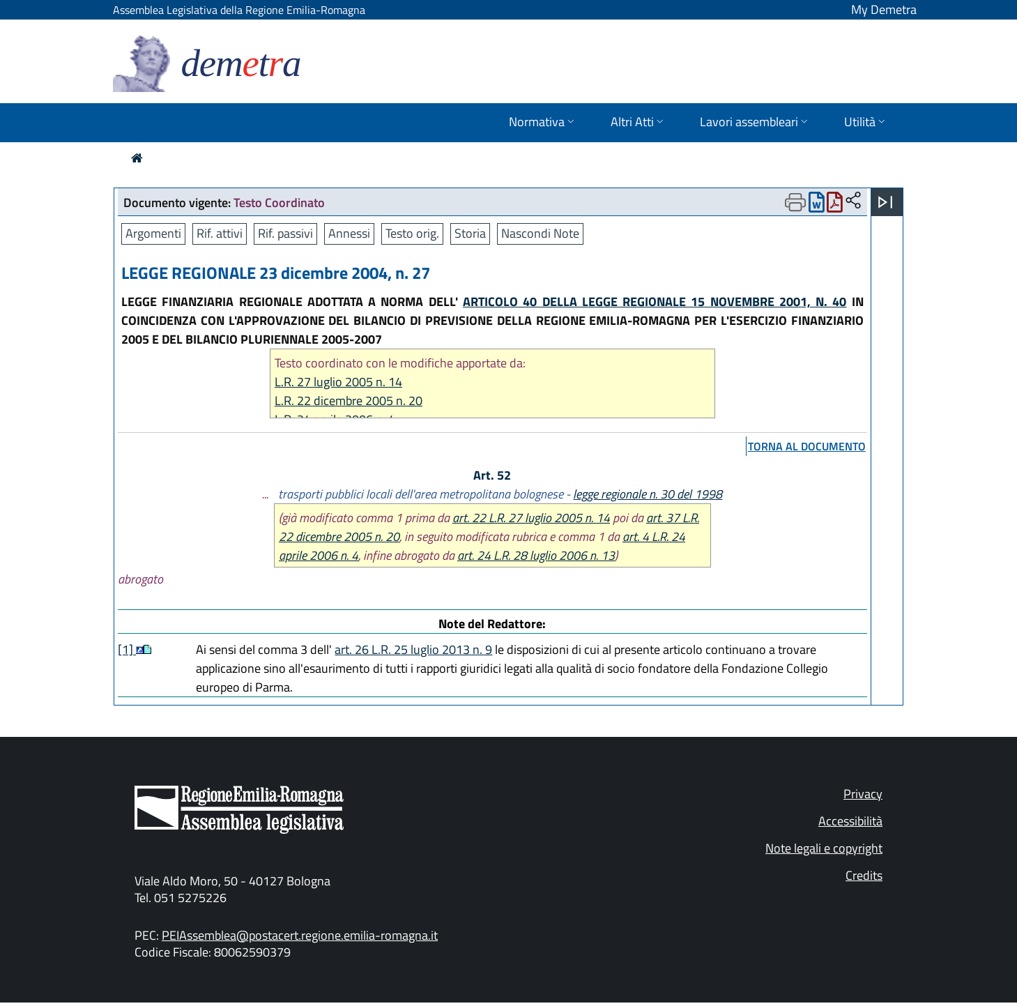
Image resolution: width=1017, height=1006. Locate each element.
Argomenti (153, 233)
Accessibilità (850, 820)
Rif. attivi (220, 233)
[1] (127, 649)
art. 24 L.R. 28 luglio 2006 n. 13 (536, 555)
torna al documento (807, 446)
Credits (864, 875)
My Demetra (884, 9)
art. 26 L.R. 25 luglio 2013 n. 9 (413, 649)
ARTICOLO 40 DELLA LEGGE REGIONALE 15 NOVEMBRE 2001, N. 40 (655, 301)
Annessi (349, 233)
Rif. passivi (285, 233)
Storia (470, 233)
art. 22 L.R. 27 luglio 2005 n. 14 (531, 517)
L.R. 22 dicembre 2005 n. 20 (348, 400)
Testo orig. (412, 233)
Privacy (862, 793)
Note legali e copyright (823, 848)
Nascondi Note (540, 233)
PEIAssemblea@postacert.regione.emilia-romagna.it (300, 935)
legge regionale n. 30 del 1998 (647, 494)
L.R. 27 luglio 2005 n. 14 (338, 381)
